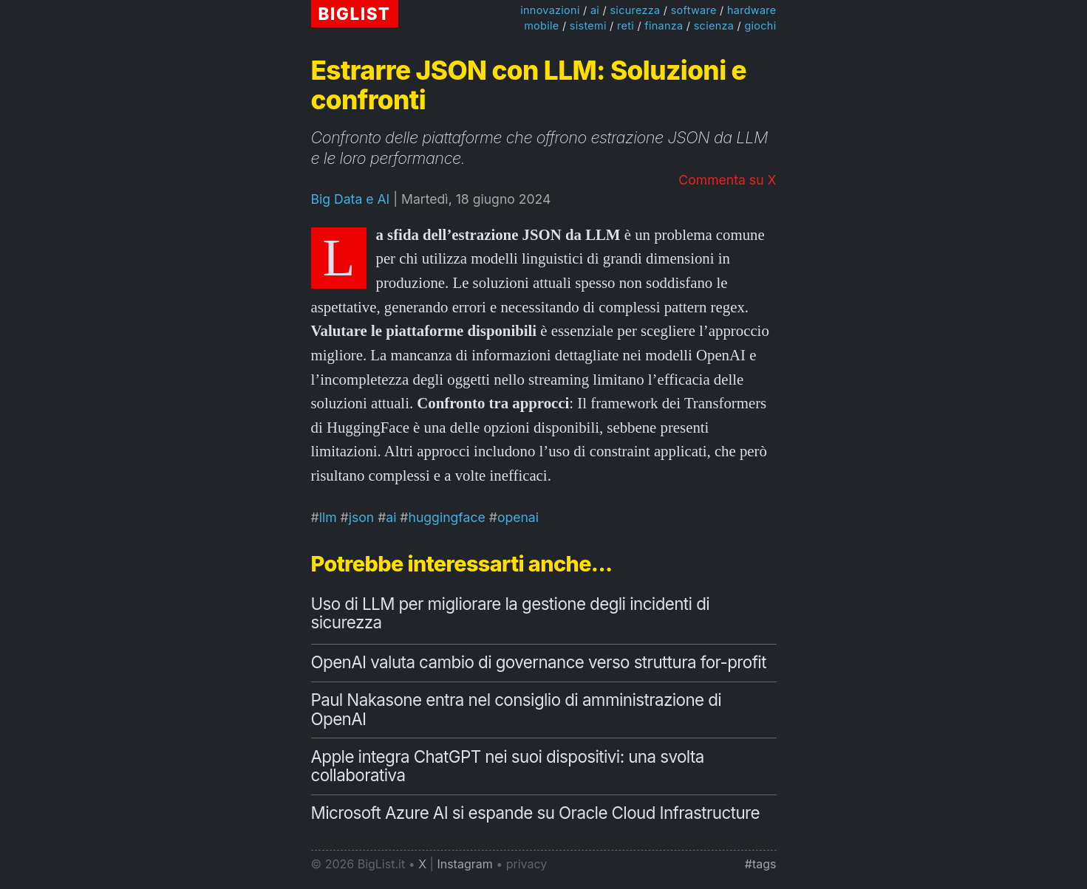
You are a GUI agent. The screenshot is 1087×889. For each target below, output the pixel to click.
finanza (663, 25)
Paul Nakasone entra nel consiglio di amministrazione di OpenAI (516, 709)
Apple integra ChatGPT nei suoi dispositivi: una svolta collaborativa (507, 766)
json (362, 517)
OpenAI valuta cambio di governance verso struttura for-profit (538, 662)
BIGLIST (354, 14)
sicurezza (635, 10)
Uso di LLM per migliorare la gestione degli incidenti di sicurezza (510, 613)
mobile (541, 25)
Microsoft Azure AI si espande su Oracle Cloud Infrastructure (535, 813)
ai (594, 10)
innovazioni (550, 10)
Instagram (464, 864)
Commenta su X (727, 180)
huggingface (447, 517)
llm (328, 517)
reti (625, 25)
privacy (527, 864)
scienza (714, 25)
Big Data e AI (350, 199)
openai (518, 517)
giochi (760, 25)
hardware (752, 10)
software (694, 10)
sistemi (588, 25)
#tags (761, 864)
